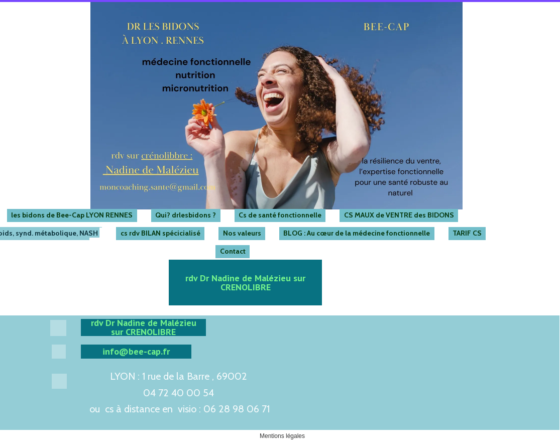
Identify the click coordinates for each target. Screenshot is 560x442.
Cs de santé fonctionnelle (280, 214)
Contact (233, 251)
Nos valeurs (242, 233)
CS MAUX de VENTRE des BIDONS (399, 214)
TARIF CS (467, 233)
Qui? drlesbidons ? (185, 214)
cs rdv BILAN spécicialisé (160, 233)
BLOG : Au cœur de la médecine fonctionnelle (356, 233)
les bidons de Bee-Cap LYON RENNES (72, 214)
